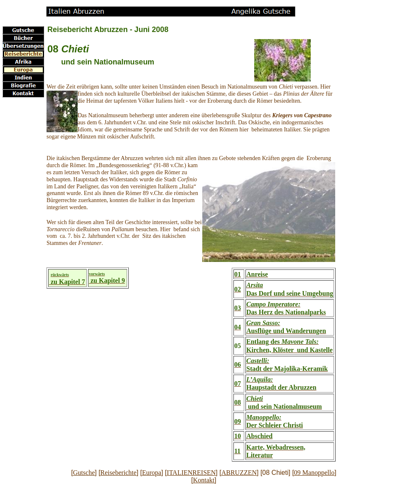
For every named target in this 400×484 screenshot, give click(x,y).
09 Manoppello (314, 472)
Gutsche (84, 472)
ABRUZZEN (239, 472)
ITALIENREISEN (191, 472)
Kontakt (204, 480)
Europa (151, 472)
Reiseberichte (119, 472)
